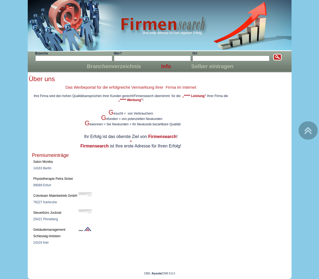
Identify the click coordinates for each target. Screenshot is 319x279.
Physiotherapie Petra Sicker (53, 179)
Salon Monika (43, 162)
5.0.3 (163, 273)
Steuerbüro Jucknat (47, 213)
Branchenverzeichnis (114, 66)
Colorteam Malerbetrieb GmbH (55, 196)
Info (166, 66)
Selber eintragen (212, 66)
